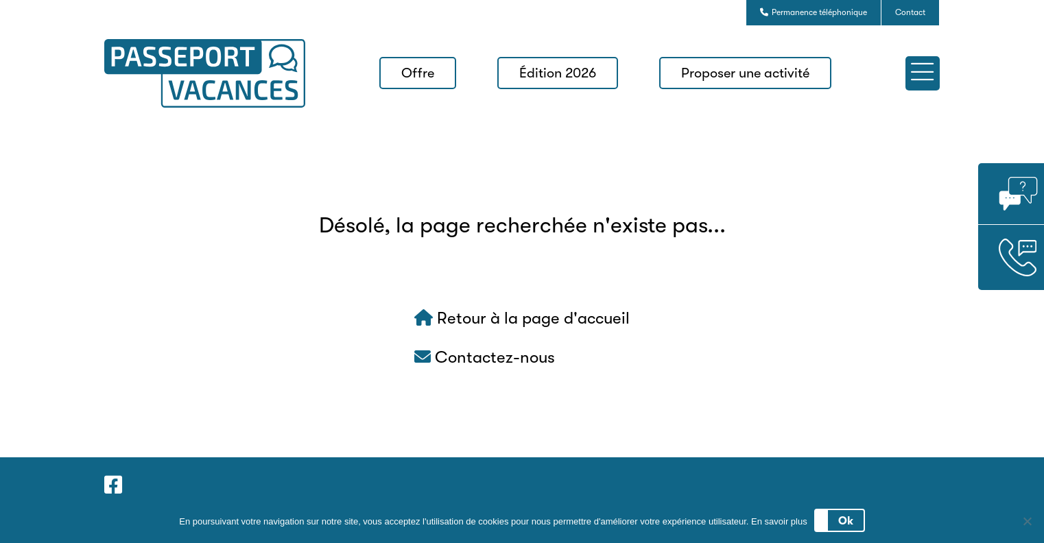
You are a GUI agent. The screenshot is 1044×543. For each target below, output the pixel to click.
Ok (845, 521)
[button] (922, 73)
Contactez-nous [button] (484, 357)
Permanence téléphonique (813, 12)
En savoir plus (779, 521)
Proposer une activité (745, 73)
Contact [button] (910, 12)
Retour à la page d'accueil (522, 318)
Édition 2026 (557, 73)
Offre (417, 73)
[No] (1027, 521)
